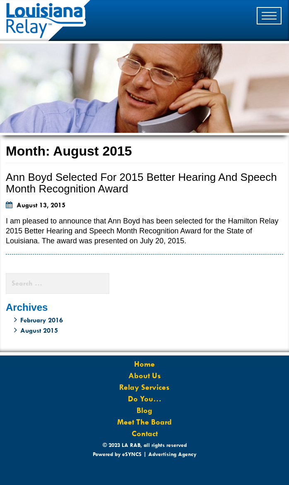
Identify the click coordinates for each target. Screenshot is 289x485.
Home (144, 364)
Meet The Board (144, 422)
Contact (145, 433)
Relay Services (144, 387)
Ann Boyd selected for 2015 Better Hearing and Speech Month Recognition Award (141, 183)
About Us (144, 375)
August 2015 (39, 330)
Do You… (144, 398)
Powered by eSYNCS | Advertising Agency (144, 454)
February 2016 (41, 320)
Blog (144, 410)
